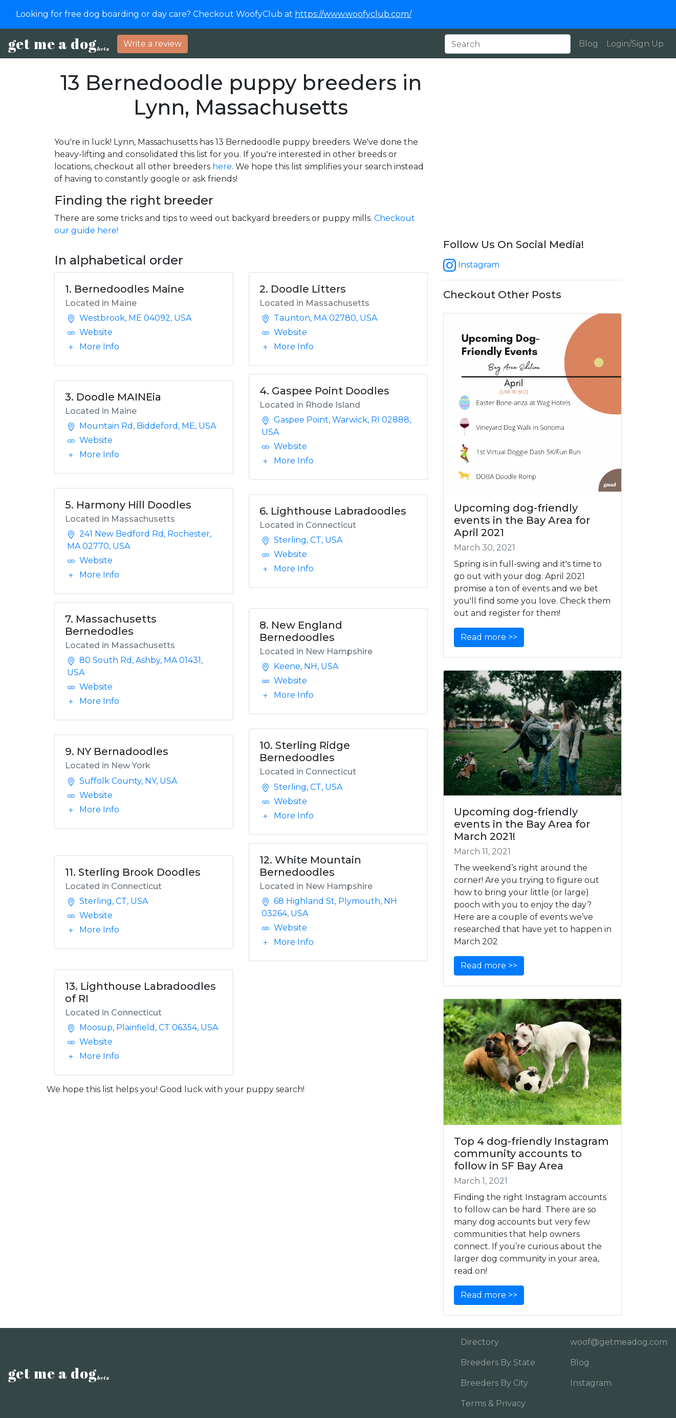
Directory (480, 1342)
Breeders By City (494, 1383)
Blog (588, 44)
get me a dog (58, 43)
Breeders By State (498, 1362)
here (222, 166)
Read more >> (489, 637)
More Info (93, 346)
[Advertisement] (532, 154)
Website (90, 332)
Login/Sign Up (635, 44)
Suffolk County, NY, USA (122, 781)
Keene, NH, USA (299, 666)
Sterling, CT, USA (301, 540)
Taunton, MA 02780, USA (319, 318)
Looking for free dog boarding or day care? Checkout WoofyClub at (213, 14)
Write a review (152, 44)
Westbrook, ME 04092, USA (129, 318)
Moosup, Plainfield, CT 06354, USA (142, 1027)
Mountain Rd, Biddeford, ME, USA (141, 426)
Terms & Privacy (493, 1403)
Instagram (471, 265)
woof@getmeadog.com (615, 1342)
